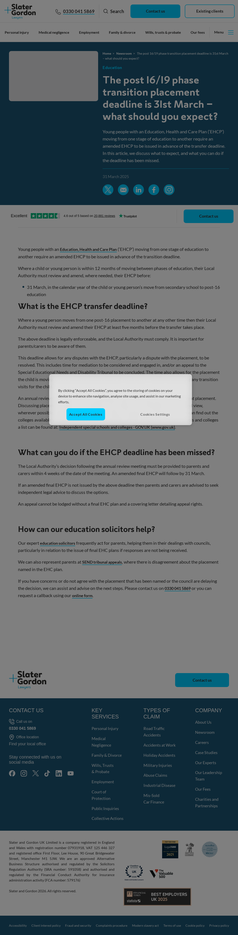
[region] (120, 399)
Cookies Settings (155, 414)
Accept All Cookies (85, 414)
